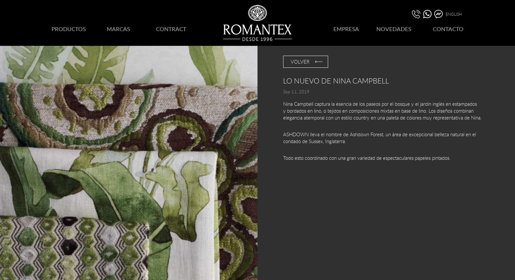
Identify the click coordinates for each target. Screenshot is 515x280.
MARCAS (118, 29)
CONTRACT (171, 29)
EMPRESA (346, 29)
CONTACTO (448, 29)
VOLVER (300, 61)
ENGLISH (454, 14)
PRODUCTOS (69, 29)
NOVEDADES (393, 29)
